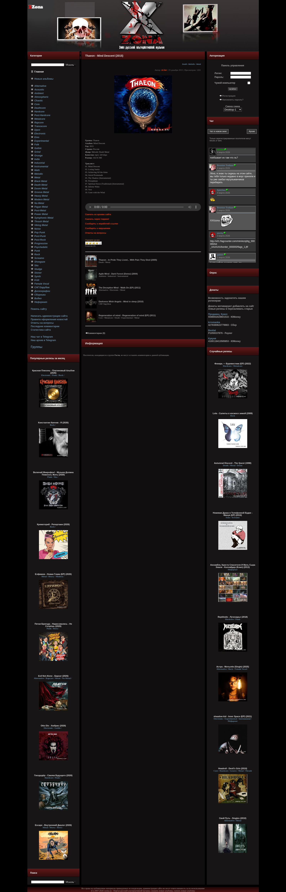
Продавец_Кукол (218, 314)
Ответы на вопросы (42, 323)
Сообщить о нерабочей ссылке (101, 223)
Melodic (191, 64)
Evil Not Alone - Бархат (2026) (53, 676)
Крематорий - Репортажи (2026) (53, 524)
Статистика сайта (41, 329)
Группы (36, 347)
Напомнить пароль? (232, 100)
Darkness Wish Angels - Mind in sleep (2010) (121, 301)
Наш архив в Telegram (43, 340)
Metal (198, 64)
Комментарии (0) (95, 333)
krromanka (214, 322)
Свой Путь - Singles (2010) (232, 818)
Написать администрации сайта (49, 316)
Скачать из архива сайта (98, 214)
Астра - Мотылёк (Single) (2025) (232, 666)
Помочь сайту (39, 309)
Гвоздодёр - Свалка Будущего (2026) (53, 775)
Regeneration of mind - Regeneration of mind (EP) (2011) (127, 315)
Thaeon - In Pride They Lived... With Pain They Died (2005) (128, 260)
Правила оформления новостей (49, 319)
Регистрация (228, 96)
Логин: (218, 73)
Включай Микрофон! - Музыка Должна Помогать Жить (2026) (53, 473)
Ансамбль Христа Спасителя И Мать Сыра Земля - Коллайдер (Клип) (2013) (232, 566)
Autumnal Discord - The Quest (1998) (232, 463)
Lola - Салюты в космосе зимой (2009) (233, 413)
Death (184, 64)
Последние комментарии (45, 326)
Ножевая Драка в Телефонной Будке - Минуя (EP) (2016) (233, 514)
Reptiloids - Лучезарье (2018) (233, 617)
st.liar (164, 70)
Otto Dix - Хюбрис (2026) (53, 725)
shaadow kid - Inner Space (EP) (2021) (232, 716)
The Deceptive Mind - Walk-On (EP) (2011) (120, 287)
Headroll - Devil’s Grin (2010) (232, 768)
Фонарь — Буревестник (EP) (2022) (232, 363)
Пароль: (219, 77)
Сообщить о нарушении (97, 228)
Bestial (212, 330)
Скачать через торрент (97, 219)
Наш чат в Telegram (42, 336)
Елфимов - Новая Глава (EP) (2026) (53, 574)
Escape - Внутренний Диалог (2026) (53, 825)
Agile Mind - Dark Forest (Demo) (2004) (118, 274)
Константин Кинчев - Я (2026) (53, 422)
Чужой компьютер (224, 83)
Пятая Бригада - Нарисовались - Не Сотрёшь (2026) (53, 625)
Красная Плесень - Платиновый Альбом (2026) (53, 371)
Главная (39, 71)
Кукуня (212, 338)
